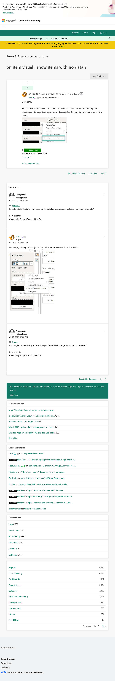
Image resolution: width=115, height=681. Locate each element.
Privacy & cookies (8, 659)
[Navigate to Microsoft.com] (9, 20)
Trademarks (5, 667)
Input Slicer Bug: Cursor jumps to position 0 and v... (31, 410)
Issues (34, 56)
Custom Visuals (15, 602)
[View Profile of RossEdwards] (14, 465)
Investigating (15, 536)
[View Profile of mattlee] (20, 490)
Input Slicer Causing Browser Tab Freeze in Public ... (32, 415)
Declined (13, 548)
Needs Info (14, 530)
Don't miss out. (57, 46)
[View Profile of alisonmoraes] (15, 508)
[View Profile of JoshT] (11, 453)
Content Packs (15, 608)
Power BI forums (16, 56)
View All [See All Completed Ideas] (13, 438)
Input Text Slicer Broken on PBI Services (45, 490)
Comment (14, 395)
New (11, 524)
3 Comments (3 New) (31, 163)
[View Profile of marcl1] (31, 97)
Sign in (85, 33)
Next (104, 626)
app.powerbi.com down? (33, 453)
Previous (87, 626)
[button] (27, 88)
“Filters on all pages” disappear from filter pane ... (43, 472)
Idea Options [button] (98, 76)
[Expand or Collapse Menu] (4, 27)
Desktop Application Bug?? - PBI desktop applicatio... (33, 432)
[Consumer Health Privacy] (34, 672)
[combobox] (80, 38)
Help (93, 33)
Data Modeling (15, 573)
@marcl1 (16, 205)
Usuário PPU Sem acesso (35, 508)
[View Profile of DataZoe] (21, 459)
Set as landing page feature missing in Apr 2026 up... (51, 459)
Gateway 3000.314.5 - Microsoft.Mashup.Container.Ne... (43, 484)
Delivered (33, 150)
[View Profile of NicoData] (13, 472)
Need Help (13, 620)
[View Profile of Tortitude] (13, 478)
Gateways (13, 591)
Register (75, 33)
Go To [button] (102, 33)
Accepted (13, 542)
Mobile (12, 614)
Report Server (15, 585)
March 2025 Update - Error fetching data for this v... (32, 427)
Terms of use (6, 663)
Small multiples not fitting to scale (24, 421)
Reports (26, 158)
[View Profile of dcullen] (12, 484)
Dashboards (14, 579)
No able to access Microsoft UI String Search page (43, 478)
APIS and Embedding (18, 596)
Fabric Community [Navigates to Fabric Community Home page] (30, 20)
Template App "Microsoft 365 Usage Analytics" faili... (52, 465)
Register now (8, 12)
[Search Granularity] (38, 38)
